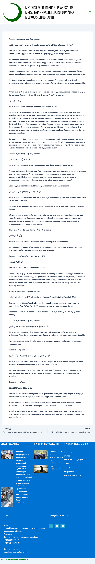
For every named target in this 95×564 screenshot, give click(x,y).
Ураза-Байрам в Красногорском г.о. (56, 456)
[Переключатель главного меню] (90, 12)
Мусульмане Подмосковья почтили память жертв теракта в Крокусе (22, 494)
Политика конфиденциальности (14, 559)
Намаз (52, 466)
